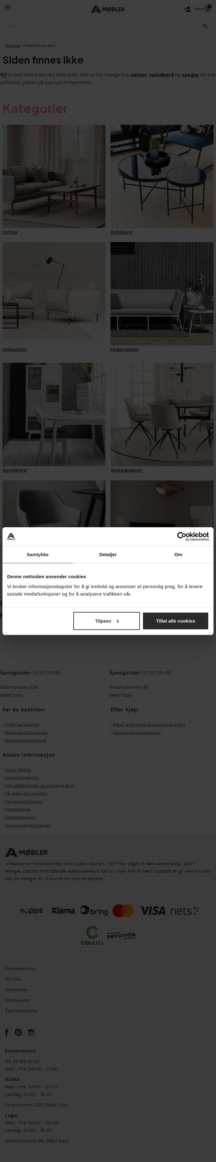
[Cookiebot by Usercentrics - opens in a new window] (182, 536)
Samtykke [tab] (38, 554)
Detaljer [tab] (108, 554)
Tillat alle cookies (175, 620)
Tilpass (107, 620)
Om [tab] (178, 554)
